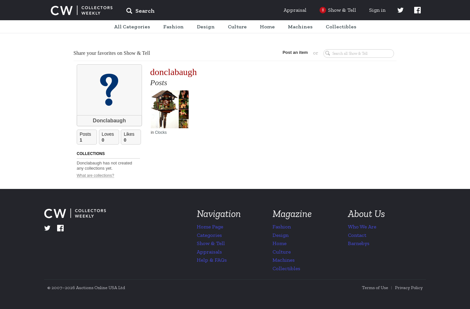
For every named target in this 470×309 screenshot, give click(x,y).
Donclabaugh (109, 120)
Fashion (282, 227)
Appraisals (209, 252)
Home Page (210, 227)
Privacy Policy (409, 287)
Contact (357, 235)
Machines (284, 260)
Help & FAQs (212, 260)
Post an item (295, 52)
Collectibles (286, 268)
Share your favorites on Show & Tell (111, 53)
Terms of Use (375, 287)
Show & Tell (211, 243)
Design (281, 235)
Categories (209, 235)
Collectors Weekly (82, 10)
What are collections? (95, 176)
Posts (88, 137)
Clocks (161, 132)
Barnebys (358, 243)
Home (280, 243)
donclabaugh (173, 72)
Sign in (377, 10)
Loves (110, 137)
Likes (132, 137)
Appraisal (295, 10)
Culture (282, 252)
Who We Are (362, 227)
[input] (187, 12)
